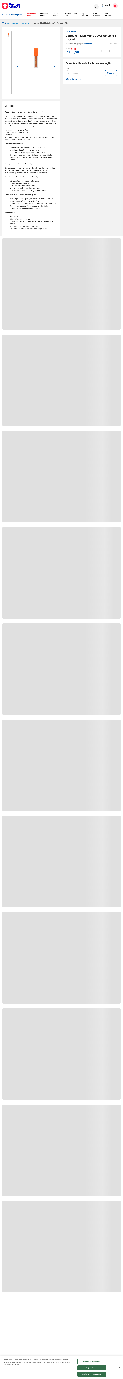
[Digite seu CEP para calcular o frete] (84, 73)
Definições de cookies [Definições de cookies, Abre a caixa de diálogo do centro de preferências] (91, 1362)
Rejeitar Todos (91, 1368)
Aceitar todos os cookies (91, 1374)
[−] (104, 51)
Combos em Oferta (31, 15)
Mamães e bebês (44, 15)
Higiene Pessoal (85, 15)
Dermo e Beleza (12, 23)
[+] (113, 51)
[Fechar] (119, 1367)
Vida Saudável (97, 15)
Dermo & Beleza (56, 15)
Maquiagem (25, 23)
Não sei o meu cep (74, 79)
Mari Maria (71, 31)
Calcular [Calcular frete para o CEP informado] (111, 73)
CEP (67, 68)
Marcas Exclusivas (108, 15)
